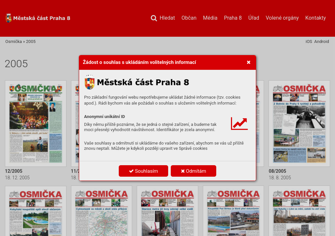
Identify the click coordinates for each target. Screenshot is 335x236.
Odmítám (193, 171)
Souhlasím (143, 171)
